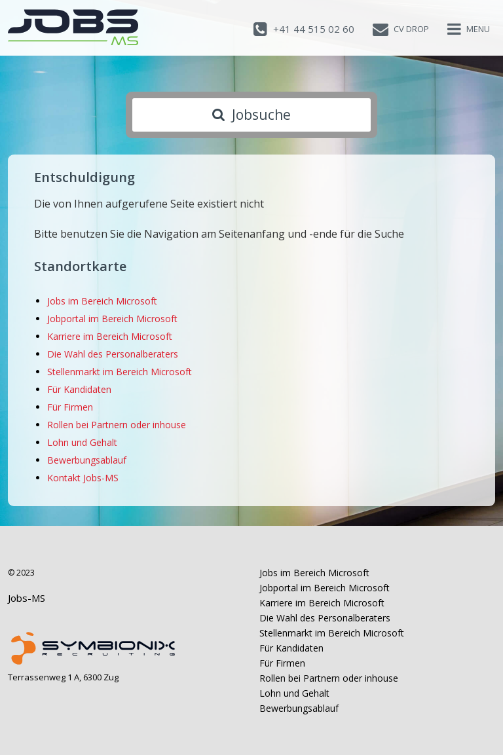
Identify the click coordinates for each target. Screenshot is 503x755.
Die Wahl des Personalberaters (112, 354)
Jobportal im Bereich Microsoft (112, 318)
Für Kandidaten (79, 389)
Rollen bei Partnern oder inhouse (116, 424)
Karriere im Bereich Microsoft (109, 336)
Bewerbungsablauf (86, 460)
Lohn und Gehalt (82, 442)
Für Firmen (70, 407)
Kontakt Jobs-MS (83, 477)
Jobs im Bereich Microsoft (102, 301)
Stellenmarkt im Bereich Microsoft (119, 371)
